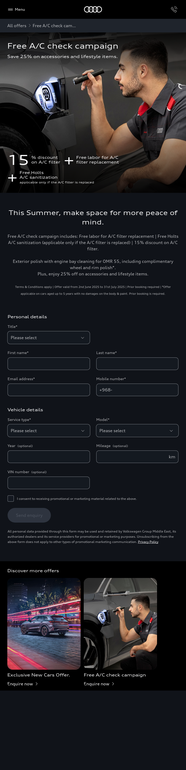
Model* (103, 419)
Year (20, 445)
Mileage (112, 445)
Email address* (21, 379)
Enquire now (23, 684)
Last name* (106, 352)
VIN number (27, 472)
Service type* (19, 419)
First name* (18, 352)
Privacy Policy (148, 542)
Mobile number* (111, 379)
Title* (12, 326)
